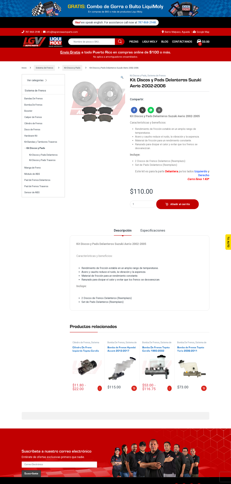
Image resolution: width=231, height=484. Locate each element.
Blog (164, 41)
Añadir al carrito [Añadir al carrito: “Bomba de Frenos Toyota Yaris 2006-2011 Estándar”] (204, 388)
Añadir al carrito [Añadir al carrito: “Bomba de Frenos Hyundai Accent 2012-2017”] (134, 388)
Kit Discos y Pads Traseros (42, 160)
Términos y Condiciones (111, 474)
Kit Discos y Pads (72, 68)
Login (154, 474)
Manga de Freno (32, 167)
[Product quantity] (143, 204)
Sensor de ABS (32, 192)
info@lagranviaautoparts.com (60, 31)
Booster (28, 111)
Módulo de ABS (32, 174)
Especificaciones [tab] (152, 230)
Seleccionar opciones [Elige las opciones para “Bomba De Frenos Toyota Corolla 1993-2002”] (169, 388)
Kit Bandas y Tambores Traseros (40, 142)
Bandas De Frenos (33, 98)
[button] (122, 78)
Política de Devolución (137, 474)
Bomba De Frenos (116, 342)
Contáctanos (182, 41)
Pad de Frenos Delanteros (37, 180)
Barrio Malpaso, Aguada (176, 31)
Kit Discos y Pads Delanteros (43, 155)
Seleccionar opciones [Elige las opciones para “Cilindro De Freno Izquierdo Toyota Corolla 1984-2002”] (100, 388)
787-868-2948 (149, 22)
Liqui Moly (149, 41)
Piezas (133, 41)
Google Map (201, 31)
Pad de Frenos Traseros (36, 186)
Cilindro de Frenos (81, 342)
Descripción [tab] (123, 230)
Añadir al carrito (180, 204)
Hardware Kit (30, 135)
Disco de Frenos (32, 129)
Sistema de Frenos (44, 68)
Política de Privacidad (85, 474)
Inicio (24, 68)
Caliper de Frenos (33, 117)
